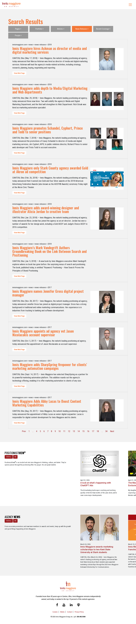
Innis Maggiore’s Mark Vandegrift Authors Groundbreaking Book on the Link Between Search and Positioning (49, 251)
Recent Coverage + (103, 29)
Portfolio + (39, 29)
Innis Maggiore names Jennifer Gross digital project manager (48, 293)
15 (83, 431)
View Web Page (19, 73)
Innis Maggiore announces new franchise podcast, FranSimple (84, 538)
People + (18, 35)
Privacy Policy (79, 611)
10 (59, 431)
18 (98, 431)
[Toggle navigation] (130, 4)
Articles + (60, 29)
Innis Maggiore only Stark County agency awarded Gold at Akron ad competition (50, 169)
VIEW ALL (8, 456)
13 (74, 431)
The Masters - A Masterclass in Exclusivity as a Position (84, 476)
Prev (24, 431)
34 (106, 431)
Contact (69, 611)
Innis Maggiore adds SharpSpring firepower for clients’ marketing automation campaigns (49, 366)
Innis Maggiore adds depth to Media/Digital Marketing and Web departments (49, 90)
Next (112, 431)
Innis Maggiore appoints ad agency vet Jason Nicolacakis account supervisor (43, 332)
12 (69, 431)
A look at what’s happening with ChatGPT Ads (50, 476)
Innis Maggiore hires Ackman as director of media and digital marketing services (49, 50)
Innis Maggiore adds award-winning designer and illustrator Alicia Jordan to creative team (45, 209)
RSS (15, 456)
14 (79, 431)
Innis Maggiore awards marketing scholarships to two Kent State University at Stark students (51, 539)
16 (88, 431)
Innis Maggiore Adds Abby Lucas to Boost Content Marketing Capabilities (46, 403)
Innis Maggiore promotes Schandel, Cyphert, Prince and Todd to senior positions (47, 129)
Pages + (18, 29)
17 (93, 431)
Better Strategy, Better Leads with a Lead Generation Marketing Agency (117, 477)
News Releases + (81, 29)
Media (62, 611)
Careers (55, 611)
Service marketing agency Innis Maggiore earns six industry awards (118, 538)
